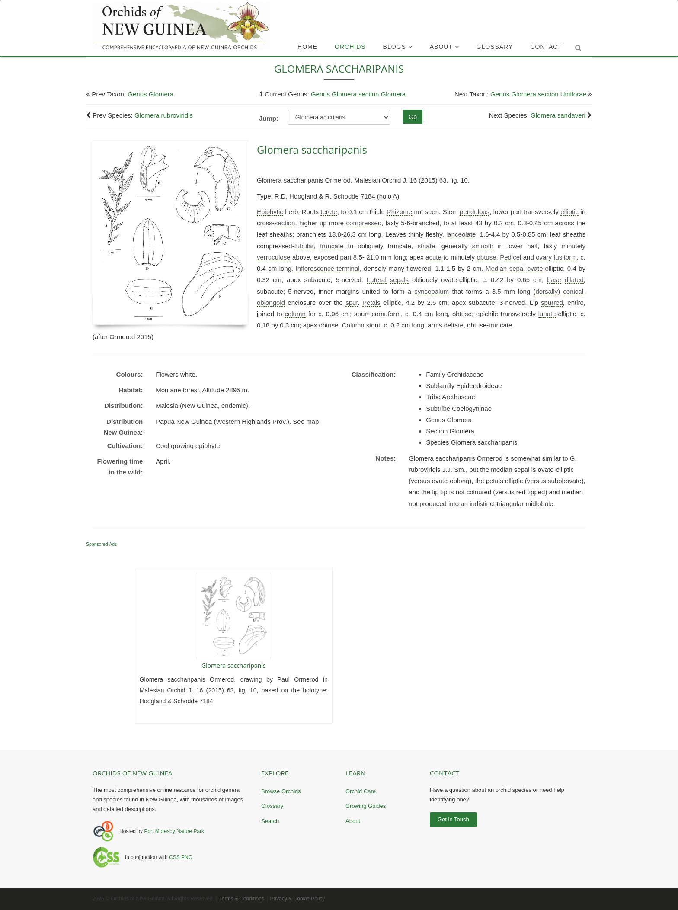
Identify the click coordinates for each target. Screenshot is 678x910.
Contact (546, 46)
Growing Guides (365, 806)
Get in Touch (453, 819)
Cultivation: (125, 445)
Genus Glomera (150, 94)
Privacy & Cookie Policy (297, 899)
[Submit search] (578, 48)
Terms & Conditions (241, 899)
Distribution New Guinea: (123, 427)
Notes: (386, 458)
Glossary (495, 46)
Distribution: (123, 405)
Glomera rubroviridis (163, 115)
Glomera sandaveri (558, 115)
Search (270, 821)
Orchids (350, 46)
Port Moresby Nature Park (174, 831)
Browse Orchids (281, 791)
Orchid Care (360, 791)
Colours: (129, 374)
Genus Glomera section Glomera (358, 94)
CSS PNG (180, 857)
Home (307, 46)
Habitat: (130, 390)
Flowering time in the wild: (120, 467)
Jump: (268, 118)
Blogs (398, 46)
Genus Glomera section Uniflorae (538, 94)
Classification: (374, 374)
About (444, 46)
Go (413, 116)
